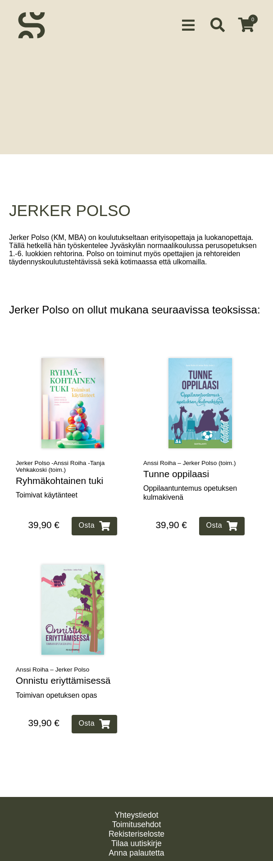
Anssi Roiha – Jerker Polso (52, 659)
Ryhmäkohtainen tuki (59, 470)
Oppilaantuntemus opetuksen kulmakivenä (190, 483)
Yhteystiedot (137, 805)
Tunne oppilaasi (176, 464)
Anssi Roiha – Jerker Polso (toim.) (189, 453)
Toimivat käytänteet (46, 485)
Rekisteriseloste (136, 824)
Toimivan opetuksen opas (56, 685)
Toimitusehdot (136, 815)
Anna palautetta (136, 843)
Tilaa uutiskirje (136, 833)
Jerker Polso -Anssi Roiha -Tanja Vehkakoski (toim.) (60, 456)
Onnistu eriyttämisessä (63, 670)
